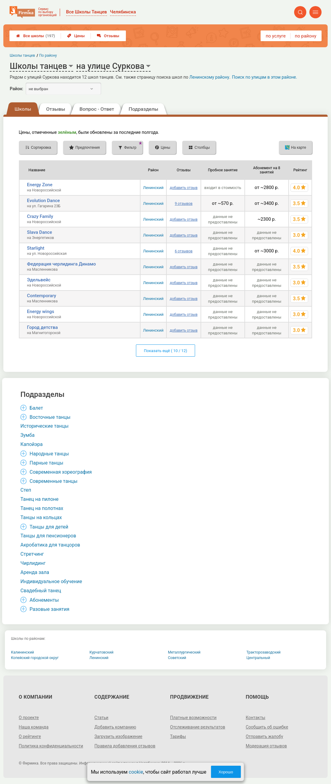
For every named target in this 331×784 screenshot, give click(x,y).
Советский (177, 658)
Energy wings (40, 311)
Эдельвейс (39, 280)
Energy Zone (39, 184)
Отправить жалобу (264, 736)
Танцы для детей (49, 527)
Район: (16, 88)
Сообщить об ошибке (267, 727)
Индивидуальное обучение (51, 581)
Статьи (101, 717)
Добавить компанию (115, 727)
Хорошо (226, 772)
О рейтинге (30, 736)
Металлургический (184, 652)
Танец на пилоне (39, 499)
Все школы (35, 36)
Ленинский (153, 187)
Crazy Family (40, 216)
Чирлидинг (32, 563)
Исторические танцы (44, 426)
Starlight (35, 248)
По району (48, 55)
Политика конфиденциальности (51, 745)
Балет (36, 408)
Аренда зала (34, 572)
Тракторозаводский (264, 652)
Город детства (42, 327)
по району (305, 36)
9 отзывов (183, 203)
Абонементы (44, 600)
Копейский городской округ (35, 658)
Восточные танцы (50, 417)
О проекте (29, 717)
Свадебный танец (40, 590)
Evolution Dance (43, 200)
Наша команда (34, 727)
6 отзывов (183, 251)
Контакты (255, 717)
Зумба (27, 435)
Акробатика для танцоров (50, 545)
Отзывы (108, 36)
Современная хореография (61, 472)
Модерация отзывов (266, 745)
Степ (25, 490)
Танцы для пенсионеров (48, 536)
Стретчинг (32, 554)
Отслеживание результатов (197, 727)
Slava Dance (39, 232)
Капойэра (31, 444)
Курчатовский (102, 652)
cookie (136, 772)
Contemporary (41, 295)
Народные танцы (49, 454)
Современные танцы (53, 481)
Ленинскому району (209, 77)
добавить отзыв (184, 188)
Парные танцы (46, 463)
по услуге (276, 36)
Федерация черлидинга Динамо (61, 264)
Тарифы (178, 736)
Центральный (258, 658)
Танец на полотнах (41, 508)
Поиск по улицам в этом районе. (264, 77)
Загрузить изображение (118, 736)
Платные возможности (193, 717)
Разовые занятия (49, 609)
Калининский (22, 652)
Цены (76, 36)
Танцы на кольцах (41, 517)
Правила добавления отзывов (124, 745)
